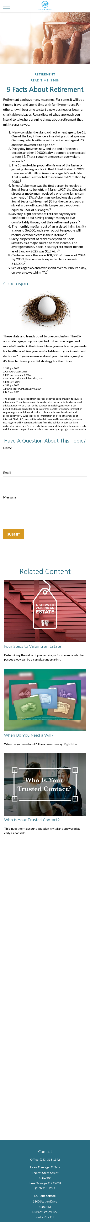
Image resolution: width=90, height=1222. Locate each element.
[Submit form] (13, 534)
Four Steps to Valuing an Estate (32, 646)
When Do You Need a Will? (29, 735)
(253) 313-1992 (50, 1159)
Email (7, 472)
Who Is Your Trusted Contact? (32, 820)
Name (7, 448)
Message (9, 497)
